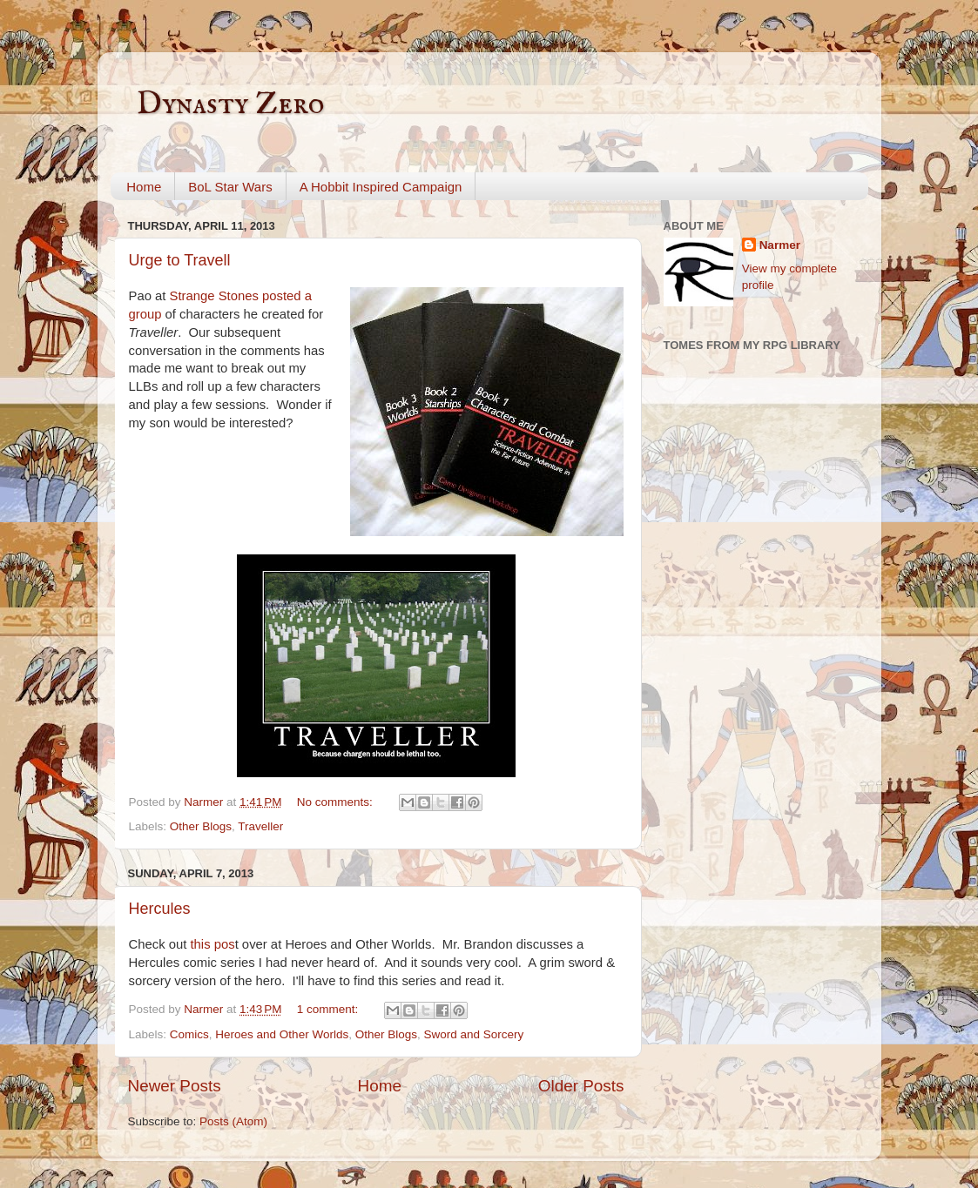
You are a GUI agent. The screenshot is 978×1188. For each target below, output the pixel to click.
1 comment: (329, 1009)
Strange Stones (214, 296)
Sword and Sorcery (473, 1034)
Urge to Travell (180, 260)
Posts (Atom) (233, 1121)
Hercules (160, 908)
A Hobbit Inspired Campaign (381, 186)
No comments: (336, 802)
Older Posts (581, 1086)
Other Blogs (201, 826)
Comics (189, 1034)
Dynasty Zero (231, 104)
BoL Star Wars (230, 186)
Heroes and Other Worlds (281, 1034)
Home (143, 186)
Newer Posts (174, 1086)
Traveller (260, 826)
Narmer (779, 245)
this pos (212, 944)
